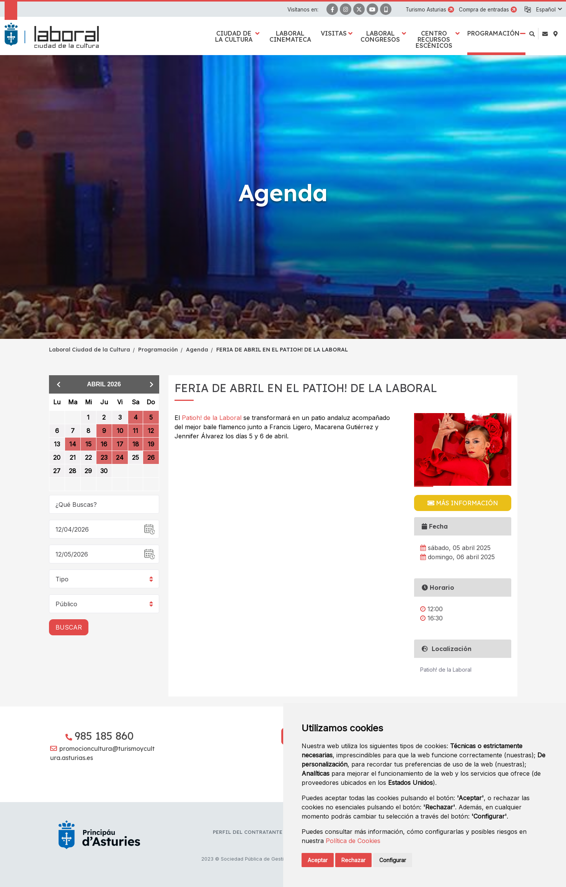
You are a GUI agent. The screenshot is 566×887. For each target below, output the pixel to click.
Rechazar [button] (353, 860)
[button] (548, 10)
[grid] (104, 442)
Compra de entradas (484, 10)
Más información (462, 503)
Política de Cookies (353, 841)
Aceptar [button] (318, 860)
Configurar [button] (392, 860)
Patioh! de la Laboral (212, 418)
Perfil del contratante (247, 832)
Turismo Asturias (426, 10)
